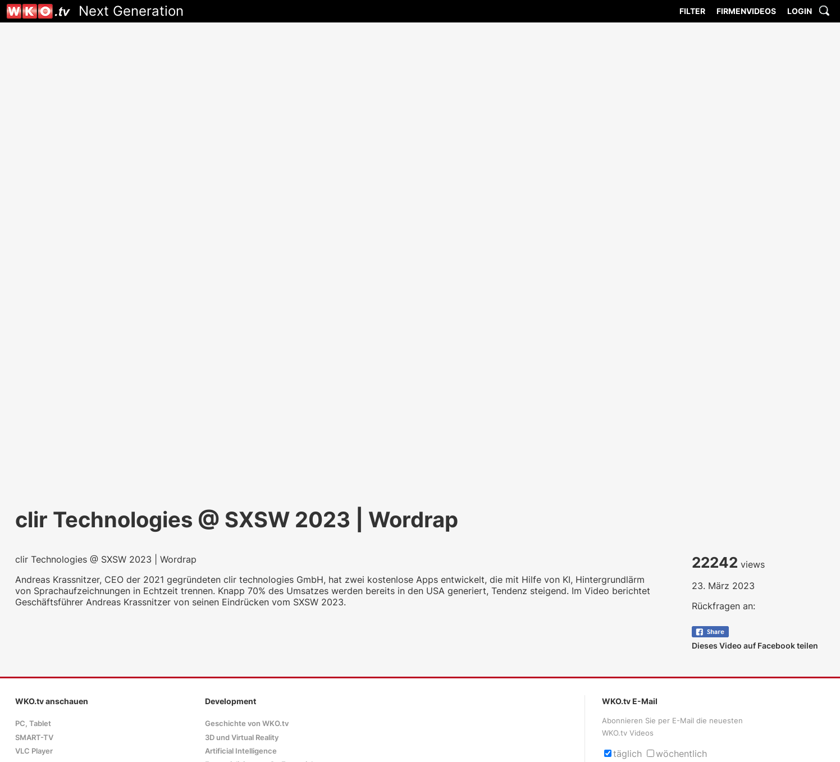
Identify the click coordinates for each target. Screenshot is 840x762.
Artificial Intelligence (241, 751)
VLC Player (34, 751)
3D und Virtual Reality (242, 737)
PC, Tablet (33, 723)
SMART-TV (34, 737)
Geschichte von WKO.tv (247, 723)
